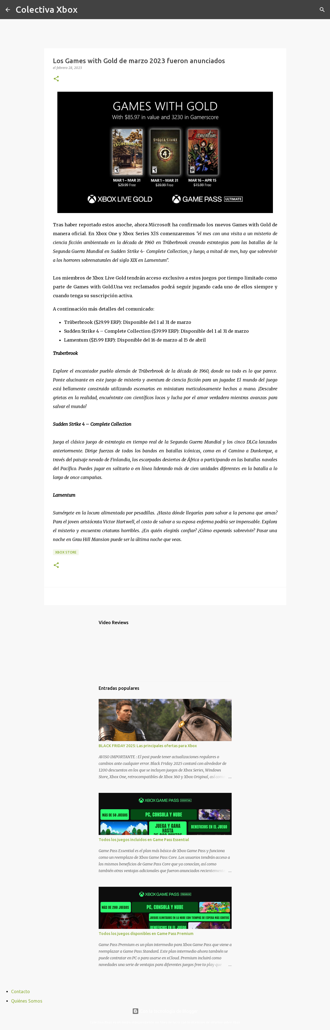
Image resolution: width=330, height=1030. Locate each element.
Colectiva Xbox (47, 9)
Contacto (20, 991)
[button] (56, 79)
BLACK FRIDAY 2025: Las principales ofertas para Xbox (148, 746)
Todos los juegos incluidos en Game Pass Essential (144, 839)
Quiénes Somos (26, 1000)
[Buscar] (85, 9)
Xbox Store (65, 552)
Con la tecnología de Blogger (165, 1011)
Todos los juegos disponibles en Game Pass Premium (146, 933)
